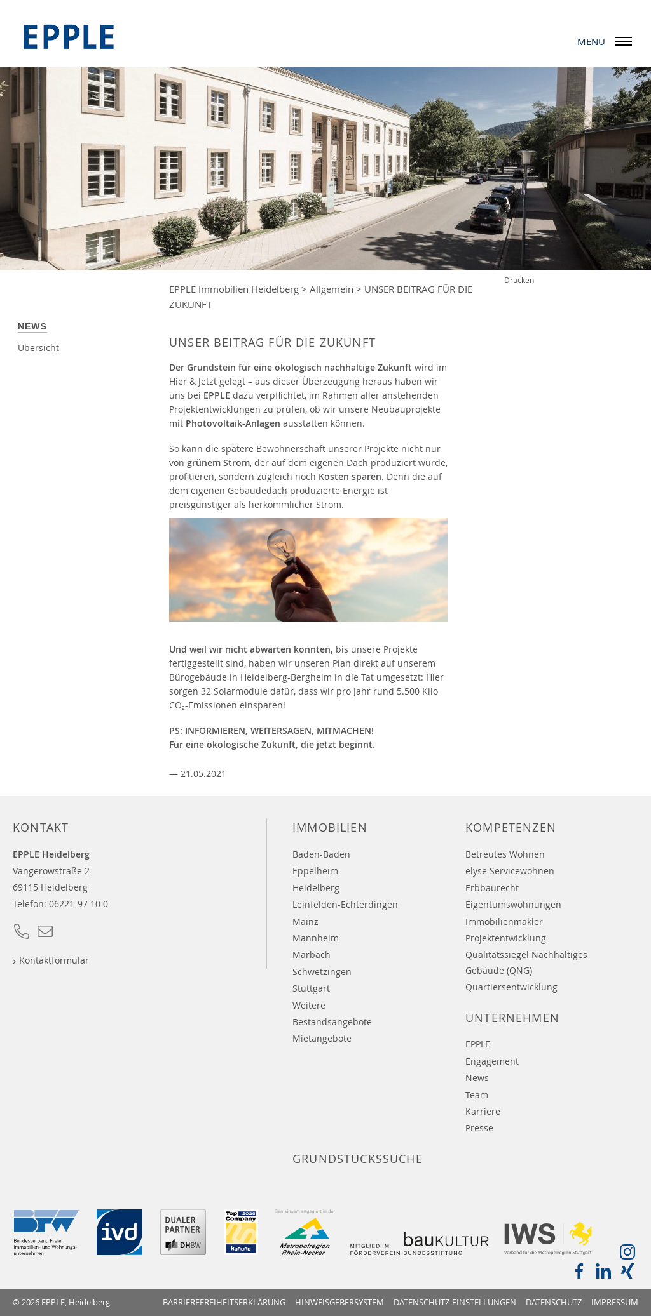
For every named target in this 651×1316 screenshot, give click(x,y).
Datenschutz (554, 1302)
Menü (607, 41)
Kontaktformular (54, 960)
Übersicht (38, 348)
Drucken (519, 280)
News (32, 326)
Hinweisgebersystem (339, 1302)
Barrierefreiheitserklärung (224, 1302)
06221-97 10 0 (78, 904)
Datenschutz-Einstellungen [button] (455, 1302)
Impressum (614, 1302)
